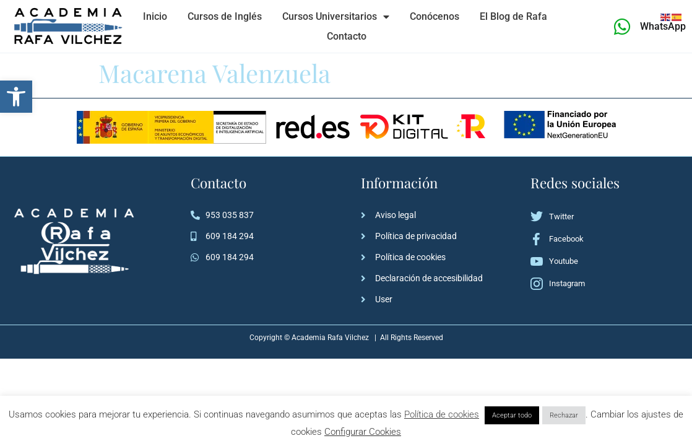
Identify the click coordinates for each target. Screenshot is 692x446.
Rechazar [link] (564, 415)
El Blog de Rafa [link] (513, 16)
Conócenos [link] (434, 16)
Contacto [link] (346, 36)
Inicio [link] (155, 16)
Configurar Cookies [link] (362, 431)
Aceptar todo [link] (512, 415)
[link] (16, 97)
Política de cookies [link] (441, 414)
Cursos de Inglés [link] (225, 16)
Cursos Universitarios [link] (335, 17)
